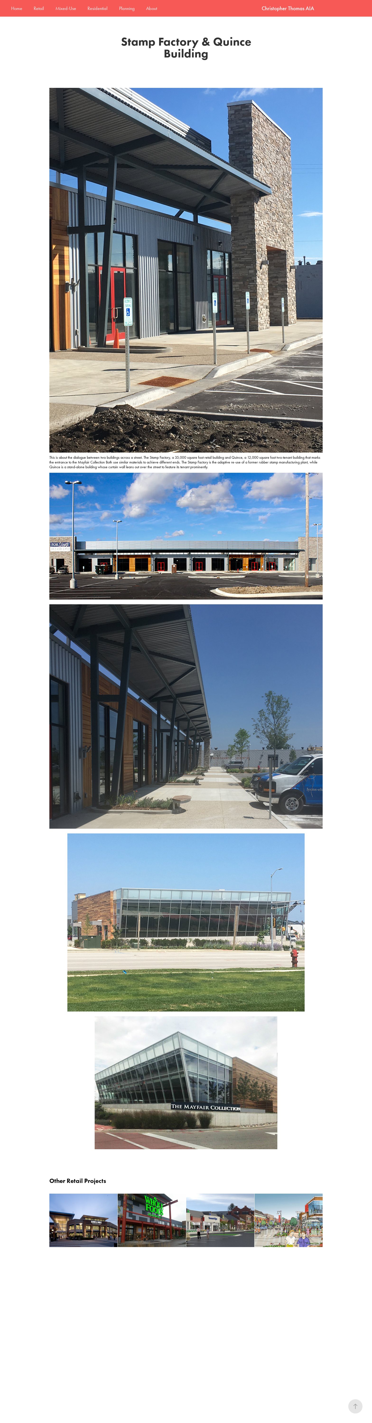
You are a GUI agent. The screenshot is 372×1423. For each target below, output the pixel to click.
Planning (127, 8)
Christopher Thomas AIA (288, 8)
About (151, 8)
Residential (97, 8)
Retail (39, 8)
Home (16, 8)
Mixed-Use (66, 8)
